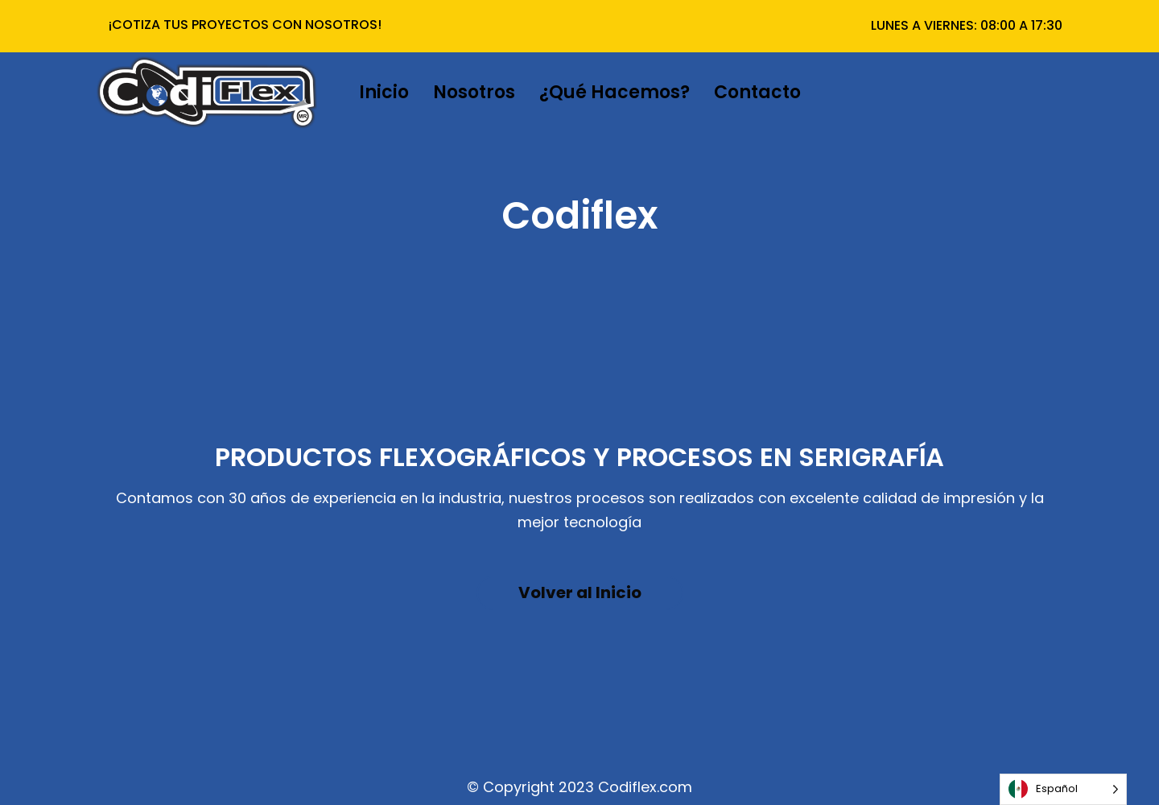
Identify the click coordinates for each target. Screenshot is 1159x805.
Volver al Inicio (579, 592)
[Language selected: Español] (1063, 789)
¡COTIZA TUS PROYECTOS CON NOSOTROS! (245, 24)
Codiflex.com (645, 787)
